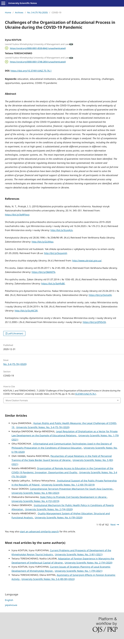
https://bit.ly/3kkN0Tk (43, 272)
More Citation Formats (17, 400)
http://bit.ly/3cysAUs (61, 230)
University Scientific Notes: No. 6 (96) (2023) (35, 492)
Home (8, 12)
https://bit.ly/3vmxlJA (100, 295)
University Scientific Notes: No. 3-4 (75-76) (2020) (42, 427)
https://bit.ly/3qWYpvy (17, 214)
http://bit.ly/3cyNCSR (26, 310)
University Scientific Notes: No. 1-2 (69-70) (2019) (68, 484)
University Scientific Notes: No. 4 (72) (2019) (35, 501)
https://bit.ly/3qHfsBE (53, 283)
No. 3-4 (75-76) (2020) (37, 12)
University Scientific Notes (22, 3)
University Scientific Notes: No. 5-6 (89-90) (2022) (48, 579)
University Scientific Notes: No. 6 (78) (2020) (58, 517)
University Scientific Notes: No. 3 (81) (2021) (79, 554)
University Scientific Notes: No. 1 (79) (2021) (78, 570)
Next (113, 524)
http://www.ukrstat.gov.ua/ (87, 260)
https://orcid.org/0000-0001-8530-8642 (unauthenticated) (38, 48)
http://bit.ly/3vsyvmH (55, 253)
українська (11, 605)
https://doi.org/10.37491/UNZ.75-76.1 (31, 70)
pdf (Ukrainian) (15, 333)
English (9, 600)
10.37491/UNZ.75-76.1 (85, 393)
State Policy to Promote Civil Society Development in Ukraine (73, 497)
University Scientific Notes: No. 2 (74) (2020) (49, 509)
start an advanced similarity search (39, 531)
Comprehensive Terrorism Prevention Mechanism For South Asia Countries (71, 488)
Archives (19, 12)
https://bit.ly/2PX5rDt (94, 322)
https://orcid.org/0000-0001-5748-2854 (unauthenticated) (38, 61)
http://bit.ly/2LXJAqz (42, 241)
